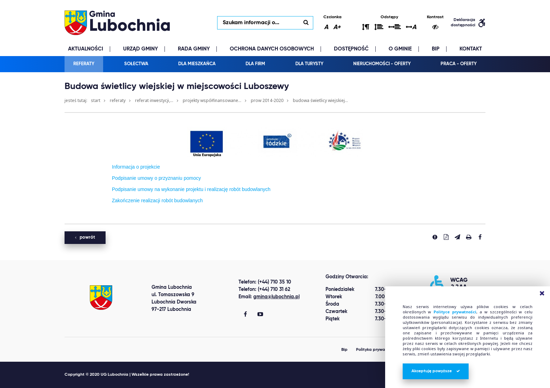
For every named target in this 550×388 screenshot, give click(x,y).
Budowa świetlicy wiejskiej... (320, 100)
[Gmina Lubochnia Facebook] (245, 314)
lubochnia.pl (117, 23)
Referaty (118, 100)
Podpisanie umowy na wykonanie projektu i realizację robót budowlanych (191, 189)
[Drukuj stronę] (468, 237)
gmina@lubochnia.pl (276, 296)
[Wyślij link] (457, 237)
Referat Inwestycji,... (154, 100)
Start (95, 100)
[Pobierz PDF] (446, 237)
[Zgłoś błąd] (435, 237)
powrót (85, 237)
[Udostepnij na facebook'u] (479, 237)
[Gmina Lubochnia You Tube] (260, 314)
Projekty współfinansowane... (212, 100)
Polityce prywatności (455, 311)
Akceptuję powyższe (435, 371)
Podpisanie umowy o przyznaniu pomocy (156, 178)
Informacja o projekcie (136, 167)
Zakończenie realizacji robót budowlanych (157, 200)
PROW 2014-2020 (267, 100)
